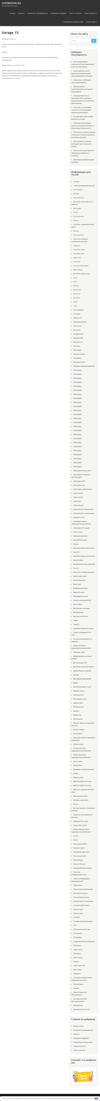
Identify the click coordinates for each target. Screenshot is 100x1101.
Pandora (76, 286)
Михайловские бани (80, 796)
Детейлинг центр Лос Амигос (83, 667)
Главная (12, 13)
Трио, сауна (77, 970)
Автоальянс (77, 326)
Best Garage (77, 208)
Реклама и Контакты (80, 893)
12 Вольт (76, 182)
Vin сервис (77, 314)
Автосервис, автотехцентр (82, 489)
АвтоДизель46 (78, 334)
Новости (21, 13)
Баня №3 (76, 552)
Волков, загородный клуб (82, 600)
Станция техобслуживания (82, 921)
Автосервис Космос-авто (82, 471)
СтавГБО (76, 917)
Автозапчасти (78, 342)
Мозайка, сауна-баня (80, 800)
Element (76, 231)
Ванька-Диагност (79, 580)
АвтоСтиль (77, 501)
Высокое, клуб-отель (80, 616)
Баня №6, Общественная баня (84, 556)
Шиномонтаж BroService (81, 1009)
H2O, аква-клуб (78, 254)
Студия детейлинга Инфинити (84, 941)
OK (96, 1098)
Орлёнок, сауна (78, 848)
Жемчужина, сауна (80, 699)
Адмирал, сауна (79, 517)
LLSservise (76, 262)
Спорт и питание (75, 13)
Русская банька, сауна (81, 897)
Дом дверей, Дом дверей (82, 679)
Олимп (75, 836)
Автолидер (77, 350)
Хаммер (76, 988)
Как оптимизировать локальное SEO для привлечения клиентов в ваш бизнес (82, 64)
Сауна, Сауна (78, 909)
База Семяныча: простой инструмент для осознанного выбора (81, 143)
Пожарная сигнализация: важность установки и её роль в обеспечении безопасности (82, 125)
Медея (75, 773)
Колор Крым (77, 734)
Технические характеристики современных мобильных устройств (82, 153)
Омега (75, 840)
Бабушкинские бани (80, 536)
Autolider (76, 194)
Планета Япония (79, 864)
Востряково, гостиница (81, 608)
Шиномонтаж (78, 1005)
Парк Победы (78, 860)
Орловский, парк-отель (81, 852)
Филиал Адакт (78, 984)
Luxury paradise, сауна (80, 266)
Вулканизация (78, 612)
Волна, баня (77, 604)
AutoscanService (78, 198)
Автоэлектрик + (78, 505)
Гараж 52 (76, 624)
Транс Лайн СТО (79, 966)
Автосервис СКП (79, 481)
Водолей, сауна (78, 592)
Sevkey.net (76, 294)
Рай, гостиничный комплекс (83, 889)
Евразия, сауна (78, 691)
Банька (75, 544)
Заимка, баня (78, 703)
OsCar (75, 278)
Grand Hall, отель (79, 250)
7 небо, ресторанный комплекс (84, 186)
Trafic (75, 306)
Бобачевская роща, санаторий (84, 564)
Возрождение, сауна (80, 596)
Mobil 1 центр (77, 270)
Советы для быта (91, 13)
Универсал (77, 974)
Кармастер (77, 715)
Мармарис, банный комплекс (83, 769)
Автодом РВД (78, 338)
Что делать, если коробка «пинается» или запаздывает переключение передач (81, 110)
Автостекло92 (78, 497)
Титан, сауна (77, 958)
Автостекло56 (78, 493)
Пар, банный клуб (79, 856)
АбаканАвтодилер (79, 322)
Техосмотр (77, 954)
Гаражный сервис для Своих (83, 628)
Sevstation (76, 298)
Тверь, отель (77, 949)
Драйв (75, 683)
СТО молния (77, 933)
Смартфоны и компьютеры (73, 22)
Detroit (75, 212)
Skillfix (75, 302)
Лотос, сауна (77, 761)
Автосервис (77, 370)
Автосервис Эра (79, 485)
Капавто (76, 711)
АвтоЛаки (76, 346)
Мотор (75, 804)
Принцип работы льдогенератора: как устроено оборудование (82, 89)
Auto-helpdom (78, 190)
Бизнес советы (91, 22)
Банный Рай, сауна (80, 540)
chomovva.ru (11, 3)
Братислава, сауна (80, 576)
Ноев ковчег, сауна (80, 825)
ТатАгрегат (77, 945)
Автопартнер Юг (79, 362)
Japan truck (77, 258)
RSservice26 (77, 290)
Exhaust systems (78, 235)
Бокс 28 (76, 568)
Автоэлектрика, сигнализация (84, 513)
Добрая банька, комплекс (82, 671)
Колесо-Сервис (78, 730)
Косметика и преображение (37, 13)
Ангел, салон (77, 532)
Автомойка (77, 358)
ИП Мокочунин (78, 707)
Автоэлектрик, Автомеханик (83, 509)
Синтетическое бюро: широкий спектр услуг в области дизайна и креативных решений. (83, 134)
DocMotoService (78, 216)
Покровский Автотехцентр (82, 868)
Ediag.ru (76, 220)
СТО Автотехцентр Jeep (81, 929)
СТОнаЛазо (77, 937)
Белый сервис (78, 560)
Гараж (75, 620)
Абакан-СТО (77, 318)
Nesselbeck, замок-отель (81, 274)
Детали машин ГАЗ (80, 663)
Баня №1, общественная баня (83, 548)
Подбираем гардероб (58, 13)
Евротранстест (78, 695)
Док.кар (76, 675)
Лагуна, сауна (78, 744)
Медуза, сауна (78, 777)
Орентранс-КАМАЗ (80, 844)
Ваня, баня (77, 584)
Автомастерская (79, 354)
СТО (75, 925)
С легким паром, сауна (81, 905)
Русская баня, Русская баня (83, 901)
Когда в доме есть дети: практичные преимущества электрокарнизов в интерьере (81, 73)
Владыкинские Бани (80, 588)
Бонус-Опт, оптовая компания (84, 572)
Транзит (76, 962)
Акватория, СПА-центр (81, 528)
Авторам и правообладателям (84, 366)
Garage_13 (76, 246)
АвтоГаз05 (77, 330)
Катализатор (77, 719)
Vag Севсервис (78, 310)
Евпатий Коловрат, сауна (82, 687)
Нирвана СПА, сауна (80, 821)
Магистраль (77, 765)
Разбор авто (77, 885)
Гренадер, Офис (79, 652)
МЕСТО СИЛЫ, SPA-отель (82, 781)
